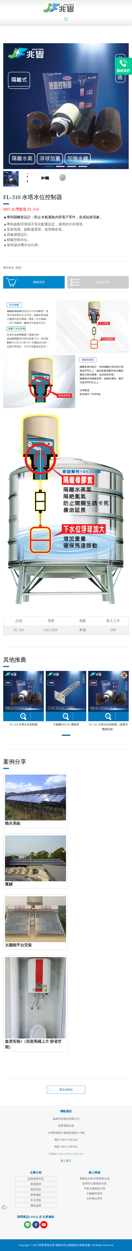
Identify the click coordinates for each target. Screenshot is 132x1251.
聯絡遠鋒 (35, 1205)
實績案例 (35, 1184)
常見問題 (35, 1200)
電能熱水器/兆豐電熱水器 (94, 1178)
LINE (123, 66)
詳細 (23, 716)
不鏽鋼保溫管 (94, 1193)
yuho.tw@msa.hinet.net (70, 1153)
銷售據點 (35, 1194)
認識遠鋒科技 (36, 1178)
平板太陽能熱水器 (94, 1188)
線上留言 (66, 1160)
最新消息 (35, 1189)
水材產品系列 (94, 1198)
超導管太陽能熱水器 (94, 1183)
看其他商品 (66, 1089)
